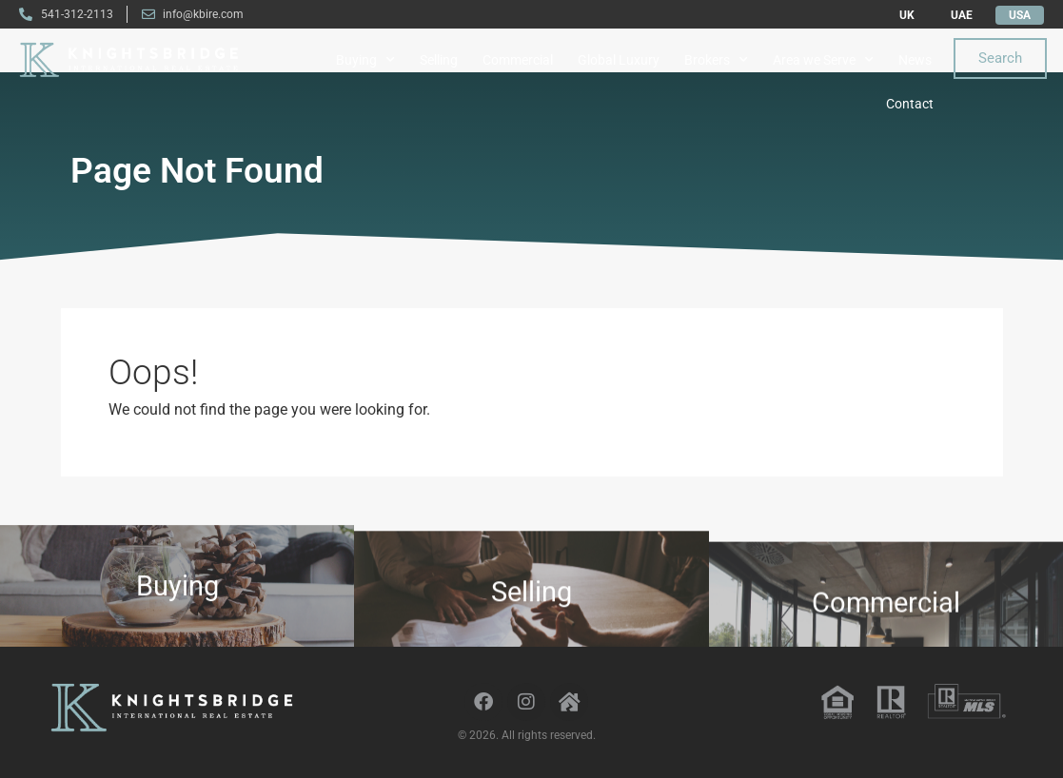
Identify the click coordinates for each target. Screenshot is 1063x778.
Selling (439, 60)
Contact (910, 103)
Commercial (517, 60)
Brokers (716, 60)
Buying (365, 60)
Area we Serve (823, 60)
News (915, 60)
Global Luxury (618, 60)
